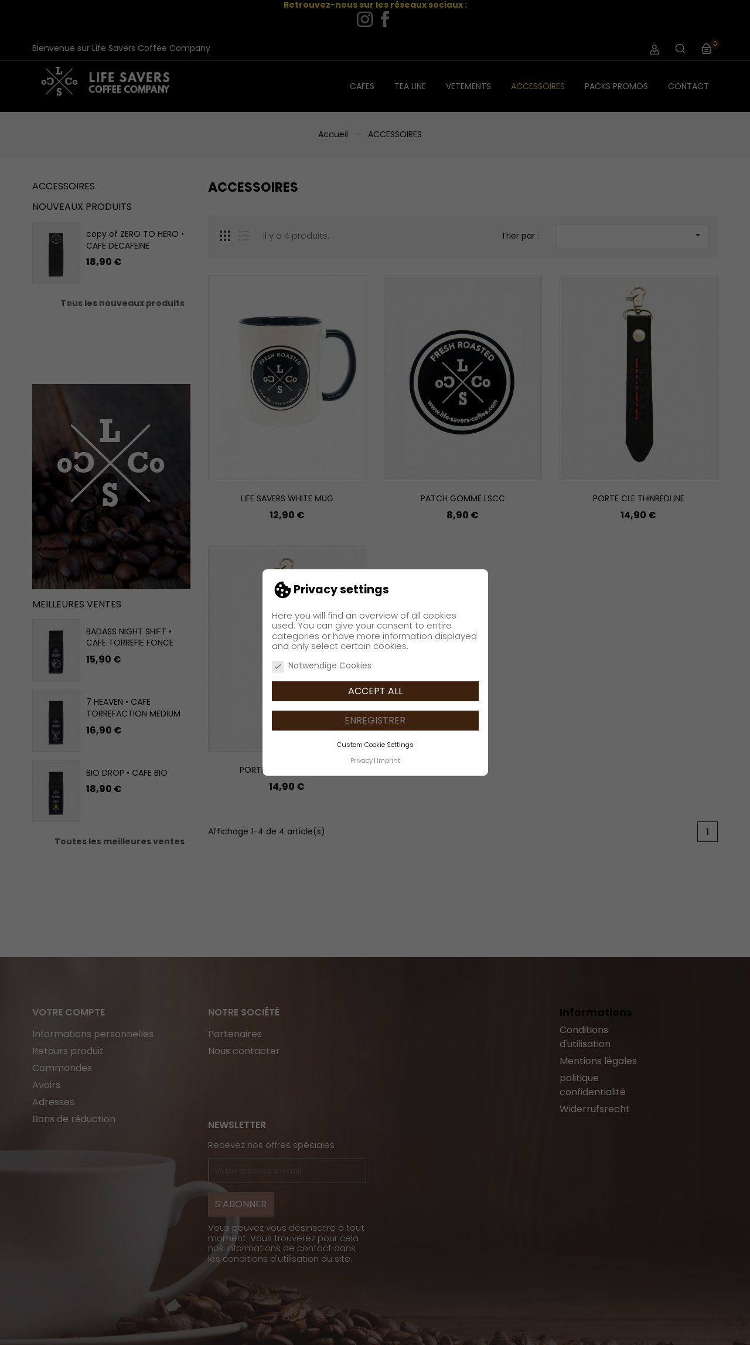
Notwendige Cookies (321, 666)
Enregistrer (375, 720)
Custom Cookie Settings (375, 744)
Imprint (388, 760)
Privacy (361, 760)
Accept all (375, 691)
